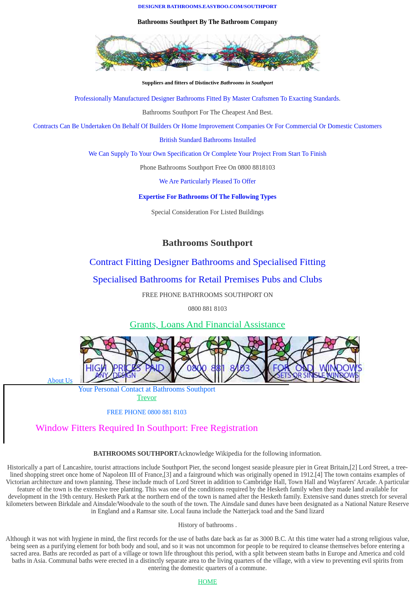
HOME (207, 581)
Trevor (146, 398)
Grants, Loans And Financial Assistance (207, 324)
